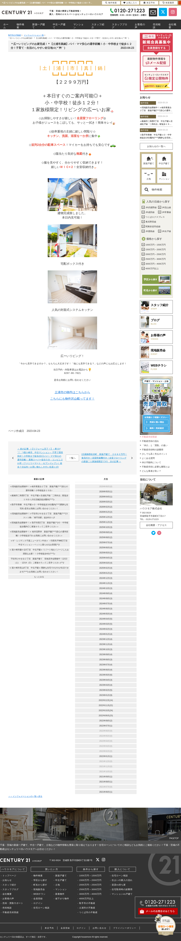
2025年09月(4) (105, 532)
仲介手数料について (151, 462)
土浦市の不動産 (87, 908)
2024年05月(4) (105, 614)
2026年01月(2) (105, 512)
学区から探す (40, 880)
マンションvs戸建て (122, 894)
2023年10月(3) (105, 649)
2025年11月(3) (105, 522)
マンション (164, 176)
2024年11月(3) (105, 583)
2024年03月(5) (105, 624)
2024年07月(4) (105, 603)
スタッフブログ (10, 889)
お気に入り (130, 3)
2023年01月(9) (105, 695)
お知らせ (7, 880)
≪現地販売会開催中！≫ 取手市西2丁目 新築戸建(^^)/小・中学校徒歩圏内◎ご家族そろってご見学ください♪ (39, 524)
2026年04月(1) (105, 497)
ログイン (38, 903)
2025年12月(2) (105, 517)
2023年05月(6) (105, 675)
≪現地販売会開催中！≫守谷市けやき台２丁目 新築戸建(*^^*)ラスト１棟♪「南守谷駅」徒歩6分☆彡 (39, 515)
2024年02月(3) (105, 629)
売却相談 (7, 908)
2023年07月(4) (105, 665)
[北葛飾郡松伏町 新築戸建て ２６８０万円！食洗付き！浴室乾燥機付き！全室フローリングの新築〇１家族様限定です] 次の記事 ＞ (104, 458)
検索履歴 (168, 3)
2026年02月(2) (105, 507)
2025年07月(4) (105, 542)
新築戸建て (148, 160)
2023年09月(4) (105, 654)
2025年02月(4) (105, 568)
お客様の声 (8, 898)
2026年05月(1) (105, 491)
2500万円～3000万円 (90, 889)
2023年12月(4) (105, 639)
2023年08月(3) (105, 659)
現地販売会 (39, 889)
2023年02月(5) (105, 690)
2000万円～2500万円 (90, 885)
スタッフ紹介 (9, 885)
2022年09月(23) (106, 715)
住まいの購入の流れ (122, 880)
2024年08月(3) (105, 598)
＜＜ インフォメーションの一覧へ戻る (25, 796)
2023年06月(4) (105, 670)
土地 (148, 176)
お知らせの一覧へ (156, 146)
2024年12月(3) (105, 578)
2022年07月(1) (105, 726)
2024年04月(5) (105, 619)
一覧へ (72, 458)
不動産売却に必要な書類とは (156, 466)
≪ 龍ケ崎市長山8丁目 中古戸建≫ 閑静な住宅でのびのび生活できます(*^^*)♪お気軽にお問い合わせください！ (39, 570)
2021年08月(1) (105, 782)
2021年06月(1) (105, 792)
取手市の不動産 (87, 903)
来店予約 (49, 928)
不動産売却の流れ (150, 441)
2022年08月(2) (105, 721)
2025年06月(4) (105, 547)
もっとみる (39, 577)
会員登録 (38, 898)
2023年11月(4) (105, 644)
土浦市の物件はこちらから (72, 392)
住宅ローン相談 (41, 908)
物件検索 (153, 189)
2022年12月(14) (106, 700)
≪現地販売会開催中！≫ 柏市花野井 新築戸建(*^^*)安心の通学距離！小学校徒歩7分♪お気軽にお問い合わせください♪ (39, 534)
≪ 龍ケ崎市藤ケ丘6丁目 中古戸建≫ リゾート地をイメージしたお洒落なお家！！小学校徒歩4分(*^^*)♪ (39, 552)
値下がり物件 (62, 898)
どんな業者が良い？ (151, 471)
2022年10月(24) (106, 710)
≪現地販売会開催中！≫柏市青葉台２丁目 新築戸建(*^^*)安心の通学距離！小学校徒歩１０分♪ (39, 488)
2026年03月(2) (105, 502)
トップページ (9, 875)
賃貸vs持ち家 (119, 885)
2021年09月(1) (105, 776)
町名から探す (40, 885)
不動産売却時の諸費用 (152, 449)
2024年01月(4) (105, 634)
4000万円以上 (86, 898)
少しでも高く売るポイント (155, 454)
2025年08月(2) (105, 537)
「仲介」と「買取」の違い (155, 445)
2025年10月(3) (105, 527)
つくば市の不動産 (88, 912)
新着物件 (60, 894)
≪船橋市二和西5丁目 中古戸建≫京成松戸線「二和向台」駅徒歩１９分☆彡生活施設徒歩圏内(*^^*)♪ (39, 497)
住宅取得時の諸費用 (122, 889)
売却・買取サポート (12, 903)
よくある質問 (148, 458)
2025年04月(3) (105, 558)
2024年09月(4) (105, 593)
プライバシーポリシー (124, 928)
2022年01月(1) (105, 756)
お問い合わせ (99, 928)
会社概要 (7, 894)
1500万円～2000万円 (90, 880)
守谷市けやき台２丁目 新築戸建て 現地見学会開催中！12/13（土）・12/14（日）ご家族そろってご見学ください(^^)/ (39, 561)
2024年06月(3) (105, 609)
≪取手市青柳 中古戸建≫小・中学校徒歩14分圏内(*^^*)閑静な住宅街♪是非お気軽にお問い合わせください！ (39, 506)
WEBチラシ (39, 894)
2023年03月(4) (105, 685)
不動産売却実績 (149, 437)
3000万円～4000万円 (90, 894)
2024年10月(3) (105, 588)
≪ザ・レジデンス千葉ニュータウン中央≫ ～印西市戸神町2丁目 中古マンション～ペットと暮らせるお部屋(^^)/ (40, 543)
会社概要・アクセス (156, 525)
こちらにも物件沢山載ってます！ (72, 399)
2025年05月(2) (105, 553)
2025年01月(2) (105, 573)
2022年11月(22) (106, 705)
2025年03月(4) (105, 563)
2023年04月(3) (105, 680)
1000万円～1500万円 (90, 875)
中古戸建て (164, 160)
